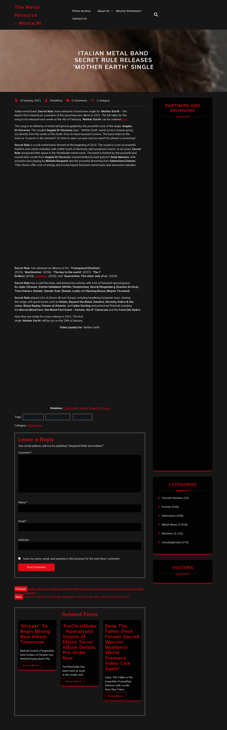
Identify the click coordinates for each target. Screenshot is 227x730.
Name (23, 502)
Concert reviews (172, 498)
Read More (31, 665)
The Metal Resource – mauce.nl (28, 15)
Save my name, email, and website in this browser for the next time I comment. (71, 558)
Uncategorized (171, 542)
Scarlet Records (58, 417)
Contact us (79, 18)
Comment (25, 452)
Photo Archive (81, 11)
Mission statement (128, 11)
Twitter (82, 408)
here (124, 119)
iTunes (105, 408)
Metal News (34, 425)
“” (41, 276)
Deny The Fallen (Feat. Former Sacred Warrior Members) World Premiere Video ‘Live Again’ (122, 647)
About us (103, 11)
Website (94, 408)
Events (166, 506)
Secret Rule (82, 417)
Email (22, 521)
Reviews (167, 533)
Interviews (169, 515)
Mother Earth (33, 417)
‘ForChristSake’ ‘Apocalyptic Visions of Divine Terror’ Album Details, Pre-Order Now (79, 642)
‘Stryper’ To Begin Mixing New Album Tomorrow (35, 634)
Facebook (69, 408)
